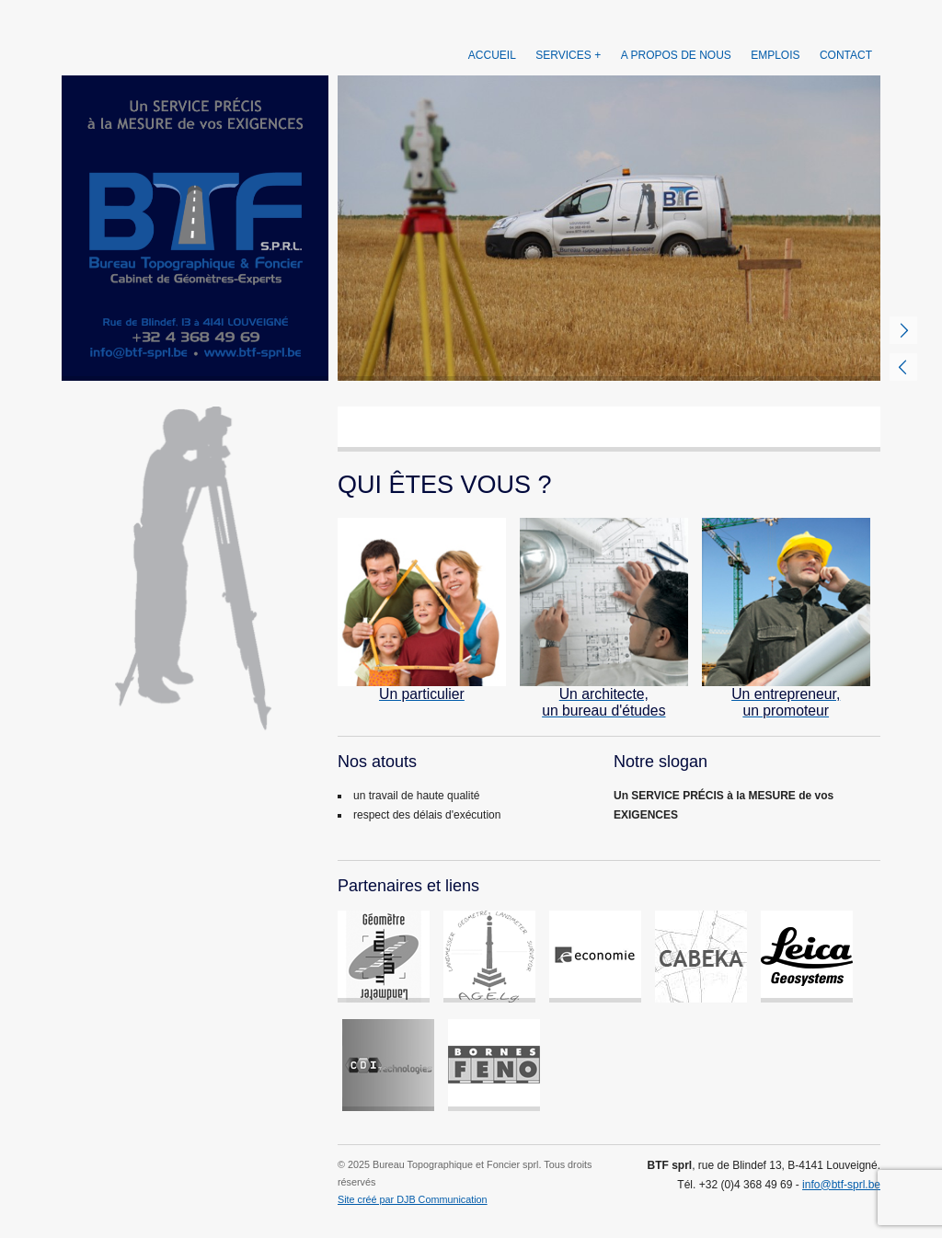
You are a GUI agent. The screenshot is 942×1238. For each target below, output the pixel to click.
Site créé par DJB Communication (413, 1199)
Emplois (775, 55)
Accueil (492, 55)
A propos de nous (676, 55)
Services (563, 55)
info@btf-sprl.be (841, 1184)
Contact (846, 55)
